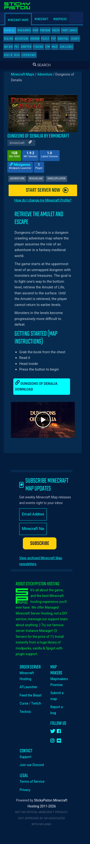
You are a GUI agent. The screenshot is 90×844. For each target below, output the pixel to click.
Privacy (28, 790)
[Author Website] (33, 143)
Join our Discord (35, 765)
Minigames (27, 30)
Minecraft (45, 19)
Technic (29, 712)
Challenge (69, 46)
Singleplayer (60, 178)
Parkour (48, 30)
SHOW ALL (13, 30)
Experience (32, 55)
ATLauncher (32, 687)
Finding (42, 46)
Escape (78, 38)
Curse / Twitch (33, 703)
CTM (51, 46)
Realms (11, 38)
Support (29, 757)
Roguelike (39, 178)
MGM (39, 30)
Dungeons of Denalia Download (39, 385)
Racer (59, 30)
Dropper (29, 46)
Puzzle (49, 38)
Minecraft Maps (21, 20)
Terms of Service (35, 781)
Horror (38, 38)
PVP (57, 38)
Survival (66, 38)
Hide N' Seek (15, 55)
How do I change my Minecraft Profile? (46, 200)
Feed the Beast (34, 695)
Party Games (73, 30)
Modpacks (63, 19)
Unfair (11, 46)
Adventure (25, 38)
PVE (20, 46)
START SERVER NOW (50, 190)
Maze (58, 46)
